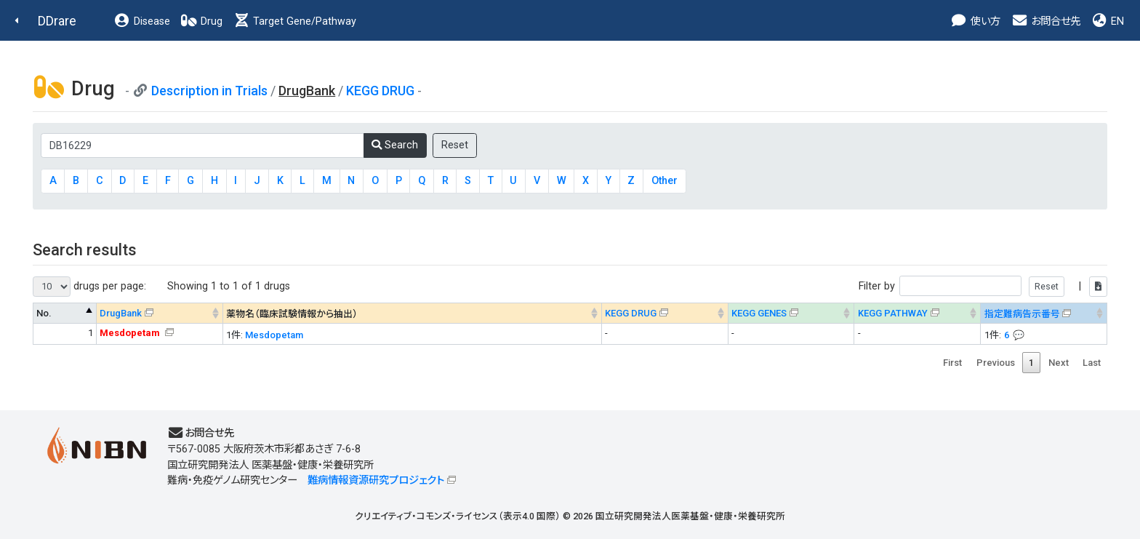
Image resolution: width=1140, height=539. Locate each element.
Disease (141, 21)
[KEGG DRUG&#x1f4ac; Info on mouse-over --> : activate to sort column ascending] (664, 313)
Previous (995, 362)
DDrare (57, 20)
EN (1107, 21)
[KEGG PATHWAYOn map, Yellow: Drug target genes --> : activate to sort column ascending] (917, 313)
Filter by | (983, 286)
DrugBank (121, 313)
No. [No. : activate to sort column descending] (44, 313)
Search (395, 145)
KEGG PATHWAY (893, 313)
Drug (201, 21)
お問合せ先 (1045, 21)
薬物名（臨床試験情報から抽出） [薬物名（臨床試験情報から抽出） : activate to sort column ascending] (292, 313)
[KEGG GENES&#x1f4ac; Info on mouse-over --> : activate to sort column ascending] (791, 313)
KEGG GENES (759, 313)
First (952, 362)
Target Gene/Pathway (294, 21)
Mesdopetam (274, 335)
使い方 (975, 21)
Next (1058, 362)
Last (1092, 362)
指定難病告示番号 (1022, 313)
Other (664, 181)
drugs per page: (89, 286)
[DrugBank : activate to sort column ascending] (159, 313)
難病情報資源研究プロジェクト (376, 480)
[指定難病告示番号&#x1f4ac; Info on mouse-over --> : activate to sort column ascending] (1044, 313)
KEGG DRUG (380, 90)
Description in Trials (209, 90)
